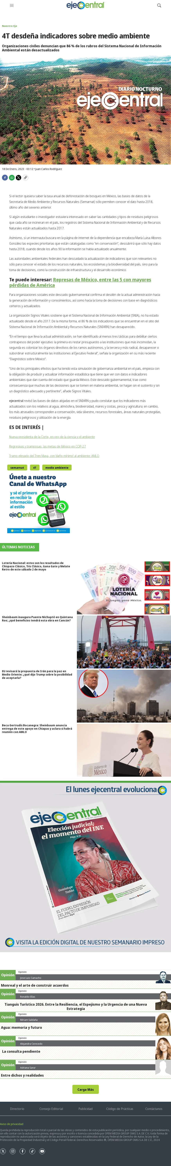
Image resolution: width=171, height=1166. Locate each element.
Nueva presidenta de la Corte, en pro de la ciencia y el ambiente (52, 437)
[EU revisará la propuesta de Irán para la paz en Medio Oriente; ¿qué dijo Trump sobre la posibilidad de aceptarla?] (124, 696)
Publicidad (85, 1109)
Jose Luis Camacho (30, 978)
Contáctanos (153, 1109)
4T (34, 467)
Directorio (17, 1109)
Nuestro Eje (9, 26)
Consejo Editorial (51, 1109)
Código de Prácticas (119, 1109)
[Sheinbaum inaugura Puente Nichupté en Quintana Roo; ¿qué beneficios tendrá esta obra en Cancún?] (124, 642)
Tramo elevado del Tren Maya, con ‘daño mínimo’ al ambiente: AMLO (54, 456)
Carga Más (85, 1089)
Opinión (22, 971)
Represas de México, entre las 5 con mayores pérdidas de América (80, 282)
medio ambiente (56, 467)
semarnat (17, 467)
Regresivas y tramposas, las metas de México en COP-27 (47, 446)
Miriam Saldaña (29, 1020)
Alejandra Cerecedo (31, 1043)
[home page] (85, 5)
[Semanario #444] (85, 866)
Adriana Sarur (28, 1067)
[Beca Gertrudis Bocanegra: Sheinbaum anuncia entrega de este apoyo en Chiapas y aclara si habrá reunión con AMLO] (124, 750)
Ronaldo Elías (27, 996)
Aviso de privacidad (11, 1124)
